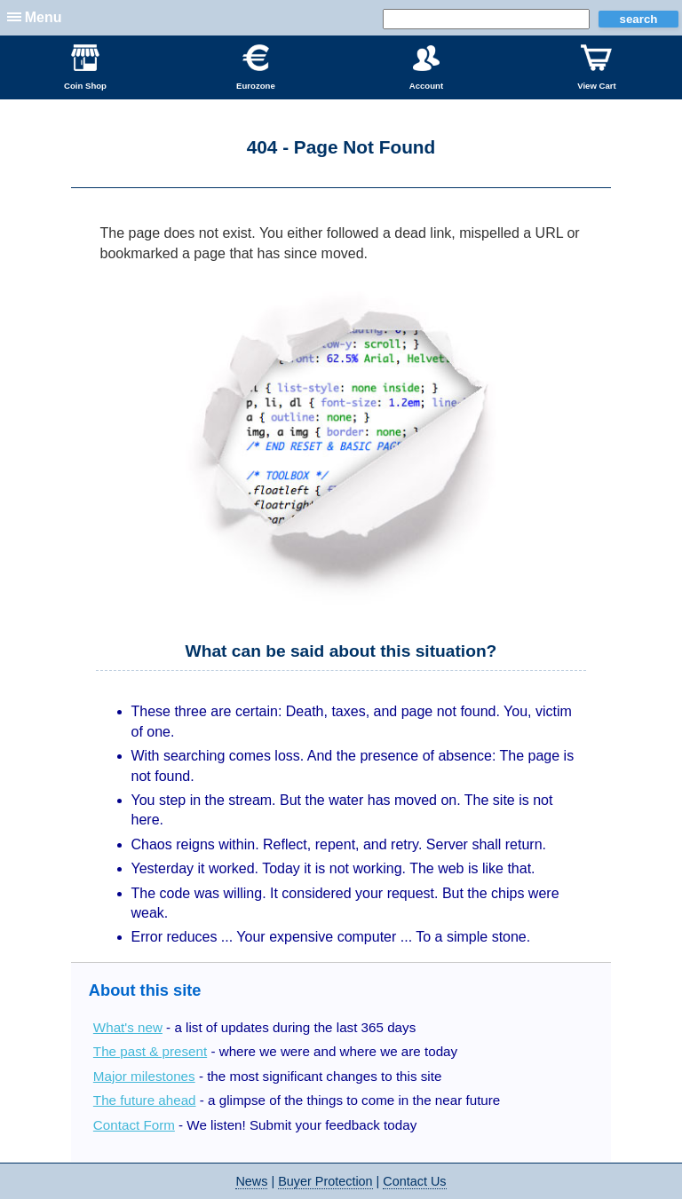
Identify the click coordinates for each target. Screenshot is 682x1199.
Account (426, 67)
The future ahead (144, 1100)
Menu (43, 17)
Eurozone (255, 67)
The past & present (150, 1051)
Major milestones (144, 1076)
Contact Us (414, 1181)
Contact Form (134, 1124)
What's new (128, 1027)
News (251, 1181)
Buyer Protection (325, 1181)
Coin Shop (85, 67)
